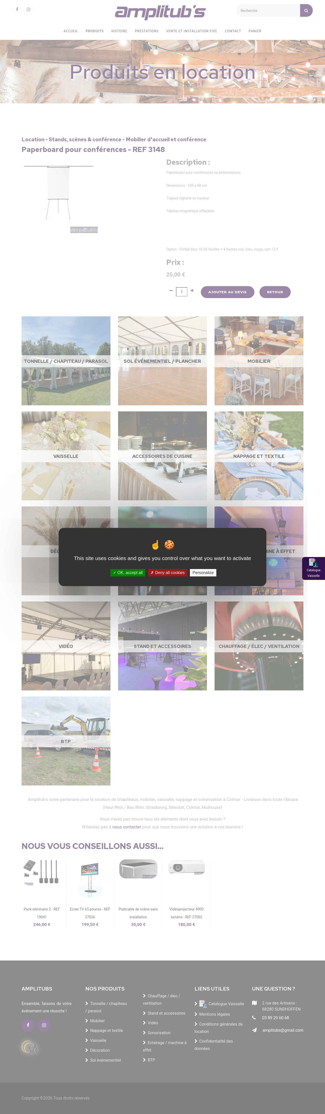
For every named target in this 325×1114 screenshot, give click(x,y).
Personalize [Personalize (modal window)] (203, 572)
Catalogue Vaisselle (313, 573)
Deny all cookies (168, 572)
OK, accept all (128, 572)
